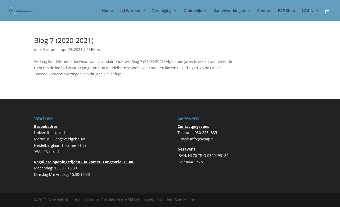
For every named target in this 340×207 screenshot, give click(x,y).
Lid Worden (130, 11)
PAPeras (93, 49)
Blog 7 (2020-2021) (64, 40)
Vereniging (161, 11)
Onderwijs (193, 11)
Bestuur (50, 49)
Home (107, 11)
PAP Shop (286, 11)
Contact (264, 11)
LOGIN (307, 11)
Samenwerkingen (229, 11)
